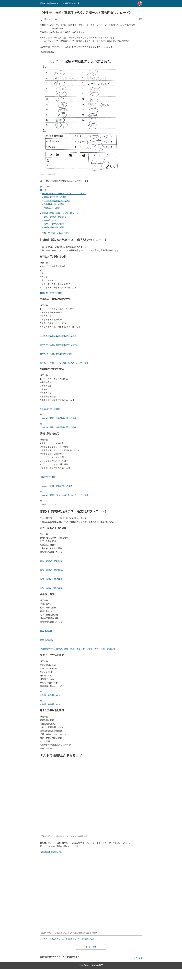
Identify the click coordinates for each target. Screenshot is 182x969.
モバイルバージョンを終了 (91, 965)
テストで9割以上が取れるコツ (55, 233)
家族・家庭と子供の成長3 (51, 579)
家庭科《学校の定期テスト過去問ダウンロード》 (64, 213)
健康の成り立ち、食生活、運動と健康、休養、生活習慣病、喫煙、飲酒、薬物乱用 (77, 649)
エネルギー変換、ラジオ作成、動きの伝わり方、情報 (64, 363)
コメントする (91, 947)
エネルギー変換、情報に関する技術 (56, 354)
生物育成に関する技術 (54, 204)
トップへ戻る (137, 958)
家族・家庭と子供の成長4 (51, 588)
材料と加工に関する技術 (55, 197)
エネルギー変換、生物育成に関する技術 (58, 336)
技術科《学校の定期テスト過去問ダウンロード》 (64, 194)
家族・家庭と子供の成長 (55, 217)
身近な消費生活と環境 (54, 227)
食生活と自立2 (46, 640)
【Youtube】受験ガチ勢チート (53, 852)
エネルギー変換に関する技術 (57, 201)
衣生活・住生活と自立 (54, 224)
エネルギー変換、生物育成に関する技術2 (58, 345)
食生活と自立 (50, 220)
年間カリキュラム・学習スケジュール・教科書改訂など (72, 939)
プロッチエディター (49, 504)
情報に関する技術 (52, 208)
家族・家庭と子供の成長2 (51, 570)
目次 (44, 190)
